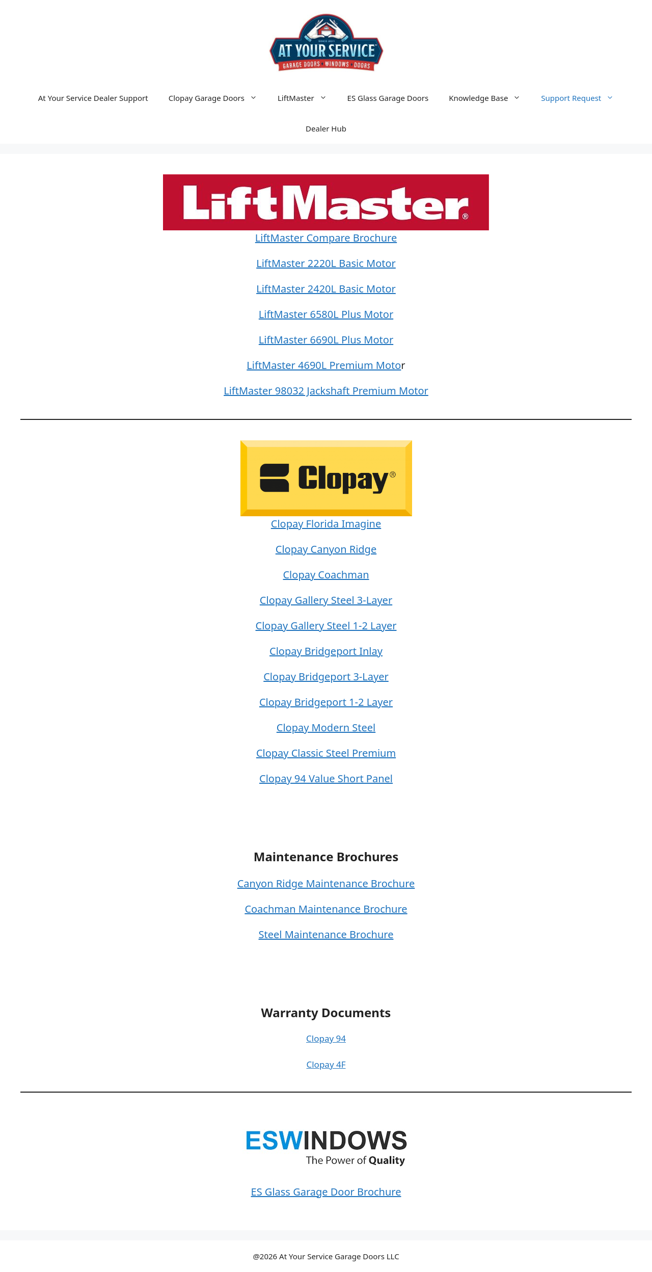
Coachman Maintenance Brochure (325, 909)
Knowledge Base (490, 98)
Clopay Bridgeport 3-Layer (326, 676)
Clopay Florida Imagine (326, 524)
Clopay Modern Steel (326, 727)
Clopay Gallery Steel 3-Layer (326, 600)
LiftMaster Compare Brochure (326, 238)
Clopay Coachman (326, 574)
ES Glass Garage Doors (388, 98)
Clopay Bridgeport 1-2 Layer (326, 702)
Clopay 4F (325, 1064)
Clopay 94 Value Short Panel (326, 778)
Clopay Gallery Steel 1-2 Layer (326, 625)
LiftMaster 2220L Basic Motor (326, 263)
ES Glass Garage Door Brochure (326, 1192)
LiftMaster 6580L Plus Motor (326, 314)
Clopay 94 (326, 1038)
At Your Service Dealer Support (93, 98)
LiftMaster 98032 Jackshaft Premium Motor (326, 391)
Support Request (582, 98)
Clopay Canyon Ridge (326, 549)
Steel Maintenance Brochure (326, 934)
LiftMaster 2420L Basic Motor (326, 289)
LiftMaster (307, 98)
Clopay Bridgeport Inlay (326, 651)
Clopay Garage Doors (218, 98)
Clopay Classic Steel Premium (326, 753)
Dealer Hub (326, 128)
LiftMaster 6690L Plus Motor (326, 340)
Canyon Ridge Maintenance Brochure (326, 883)
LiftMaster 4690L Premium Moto (324, 365)
